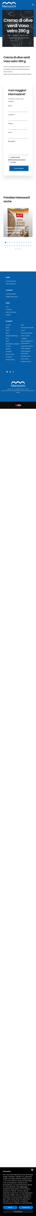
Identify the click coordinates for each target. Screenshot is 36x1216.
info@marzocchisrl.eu (12, 296)
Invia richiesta (19, 168)
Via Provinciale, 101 (11, 281)
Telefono (10, 123)
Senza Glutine (25, 359)
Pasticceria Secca (26, 361)
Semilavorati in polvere (27, 327)
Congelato (24, 338)
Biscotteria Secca (26, 356)
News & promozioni (11, 312)
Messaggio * (12, 141)
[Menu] (33, 4)
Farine (7, 327)
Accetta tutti (26, 1207)
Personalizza (18, 1211)
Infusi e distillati (25, 336)
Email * (10, 132)
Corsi (7, 307)
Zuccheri (8, 325)
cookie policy (23, 1187)
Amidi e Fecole (10, 354)
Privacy (23, 389)
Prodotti (9, 321)
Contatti (8, 315)
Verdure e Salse (10, 359)
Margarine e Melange (12, 336)
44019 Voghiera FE (11, 284)
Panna (7, 330)
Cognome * (11, 114)
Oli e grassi (9, 357)
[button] (5, 242)
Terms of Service (31, 390)
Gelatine (8, 349)
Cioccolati (8, 351)
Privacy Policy (24, 390)
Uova (7, 338)
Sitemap (27, 389)
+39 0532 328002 (11, 294)
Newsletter (13, 162)
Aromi (7, 341)
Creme (23, 330)
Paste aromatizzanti (26, 333)
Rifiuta (10, 1207)
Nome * (10, 106)
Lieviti (22, 325)
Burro (7, 333)
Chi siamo (9, 309)
